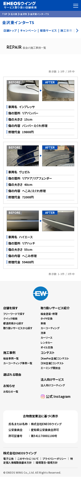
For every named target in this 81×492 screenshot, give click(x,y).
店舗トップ (10, 30)
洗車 (43, 333)
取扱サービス (48, 30)
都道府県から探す (13, 323)
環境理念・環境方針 (47, 462)
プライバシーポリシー (54, 458)
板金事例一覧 (11, 358)
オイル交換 (47, 347)
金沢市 (23, 14)
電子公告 (8, 458)
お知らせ (9, 386)
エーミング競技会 (50, 368)
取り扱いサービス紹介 (55, 308)
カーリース (46, 337)
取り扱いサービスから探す (17, 328)
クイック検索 (10, 318)
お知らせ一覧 (10, 391)
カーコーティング (50, 328)
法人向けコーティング (53, 385)
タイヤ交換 (46, 318)
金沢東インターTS (39, 14)
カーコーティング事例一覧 (17, 363)
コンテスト (48, 352)
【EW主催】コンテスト (52, 363)
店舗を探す (10, 308)
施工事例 (9, 352)
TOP (5, 14)
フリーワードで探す (14, 314)
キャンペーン (28, 30)
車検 (43, 323)
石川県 (14, 14)
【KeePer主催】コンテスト (55, 358)
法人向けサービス (52, 379)
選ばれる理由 (12, 374)
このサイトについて (28, 458)
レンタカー (46, 342)
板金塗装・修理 (49, 314)
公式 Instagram (58, 396)
